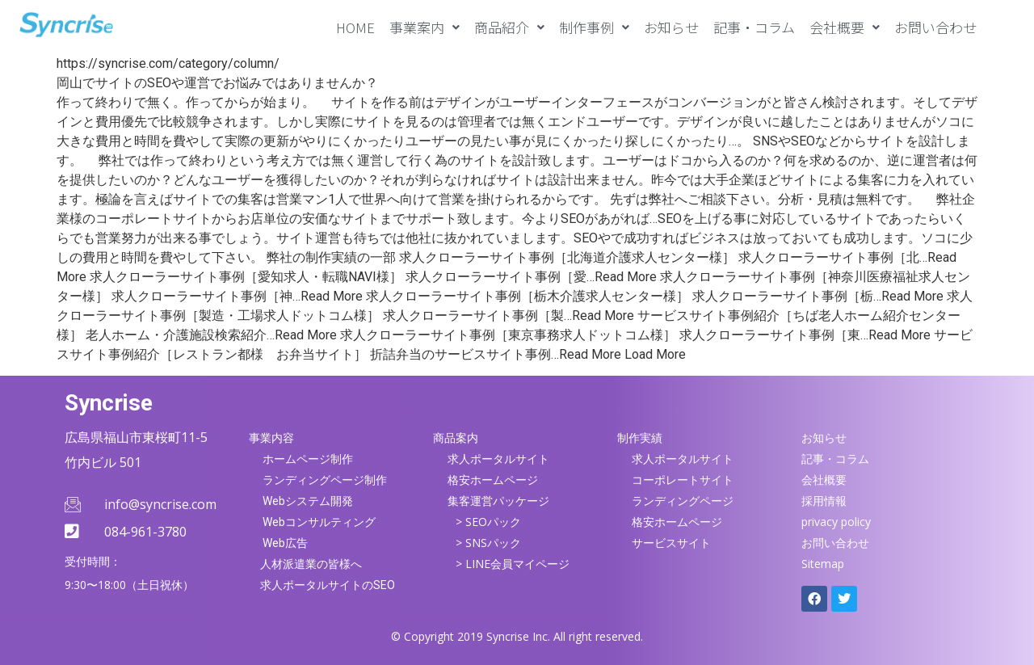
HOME (355, 27)
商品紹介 (509, 27)
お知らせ (671, 27)
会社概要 (844, 27)
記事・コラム (754, 27)
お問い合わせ (935, 27)
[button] (424, 27)
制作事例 (594, 27)
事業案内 (424, 27)
